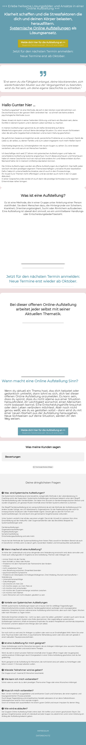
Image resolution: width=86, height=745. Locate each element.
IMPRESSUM (43, 731)
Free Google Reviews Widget (42, 467)
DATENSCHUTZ (43, 736)
